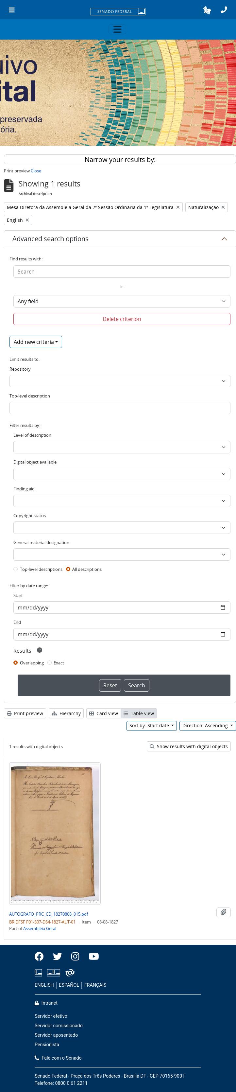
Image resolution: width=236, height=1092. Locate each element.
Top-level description (29, 396)
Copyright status (29, 516)
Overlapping (32, 663)
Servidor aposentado (56, 1035)
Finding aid (24, 489)
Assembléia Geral (39, 928)
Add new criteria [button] (34, 341)
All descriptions (87, 569)
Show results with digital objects (189, 746)
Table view (139, 713)
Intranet (46, 1003)
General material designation (41, 542)
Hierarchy (66, 713)
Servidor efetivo (51, 1016)
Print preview (25, 713)
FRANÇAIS (95, 985)
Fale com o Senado (58, 1058)
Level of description (32, 435)
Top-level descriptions (41, 569)
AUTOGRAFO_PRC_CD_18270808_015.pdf (48, 914)
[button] (207, 10)
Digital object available (35, 462)
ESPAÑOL (69, 985)
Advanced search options (50, 238)
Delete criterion (122, 319)
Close (36, 171)
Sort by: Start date (149, 725)
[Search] (121, 271)
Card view (103, 713)
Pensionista (47, 1045)
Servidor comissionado (59, 1026)
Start (18, 595)
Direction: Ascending (205, 725)
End (17, 622)
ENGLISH (44, 985)
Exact (59, 663)
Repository (20, 369)
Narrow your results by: (120, 159)
